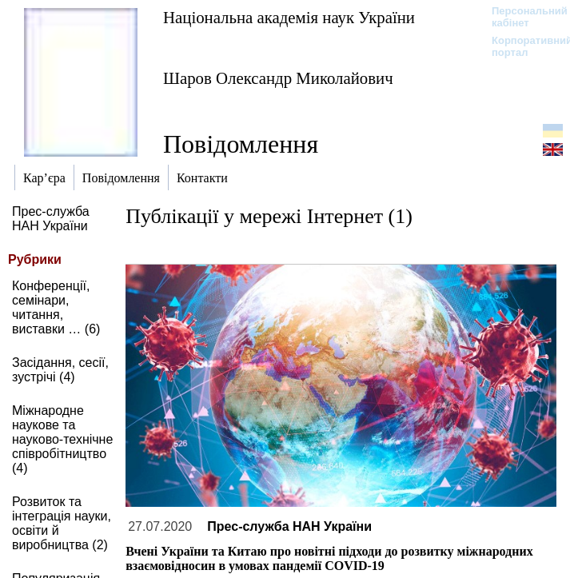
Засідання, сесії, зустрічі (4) (60, 370)
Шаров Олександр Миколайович (278, 78)
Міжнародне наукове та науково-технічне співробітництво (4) (62, 439)
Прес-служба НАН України (51, 219)
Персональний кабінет (522, 17)
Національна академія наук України (289, 17)
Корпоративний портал (522, 46)
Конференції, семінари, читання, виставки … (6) (56, 307)
